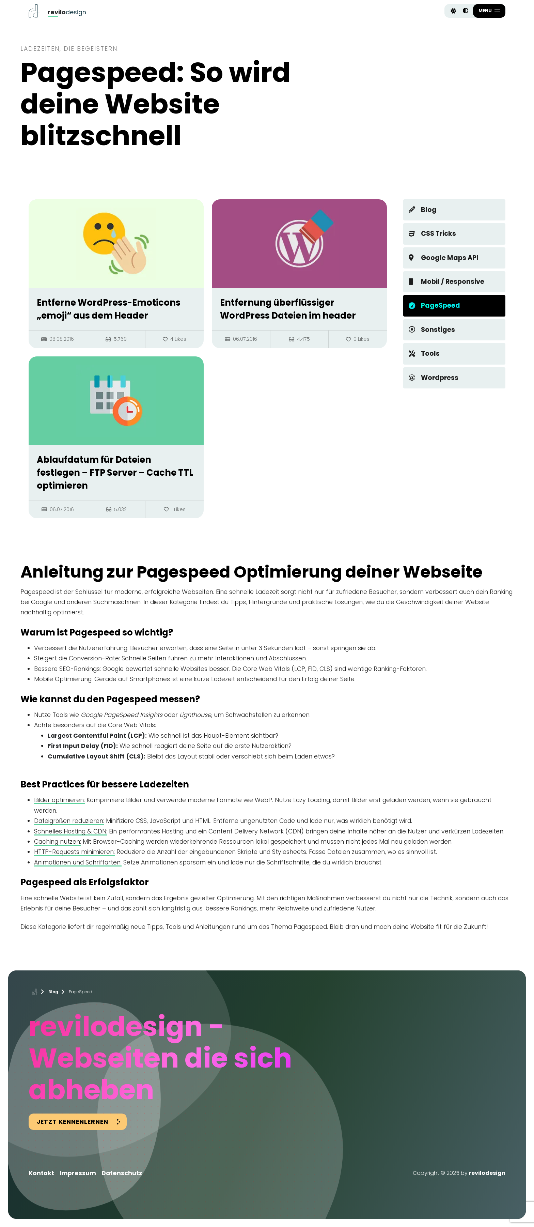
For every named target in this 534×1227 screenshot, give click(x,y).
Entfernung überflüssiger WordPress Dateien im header (288, 309)
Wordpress (433, 377)
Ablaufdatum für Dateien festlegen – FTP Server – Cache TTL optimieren (115, 473)
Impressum (78, 1173)
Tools (424, 353)
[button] (489, 11)
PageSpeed (434, 305)
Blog (423, 209)
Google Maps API (443, 257)
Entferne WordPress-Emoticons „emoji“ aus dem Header (108, 309)
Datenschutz (121, 1173)
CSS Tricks (432, 233)
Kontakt (41, 1173)
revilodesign (487, 1173)
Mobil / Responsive (446, 281)
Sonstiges (432, 329)
